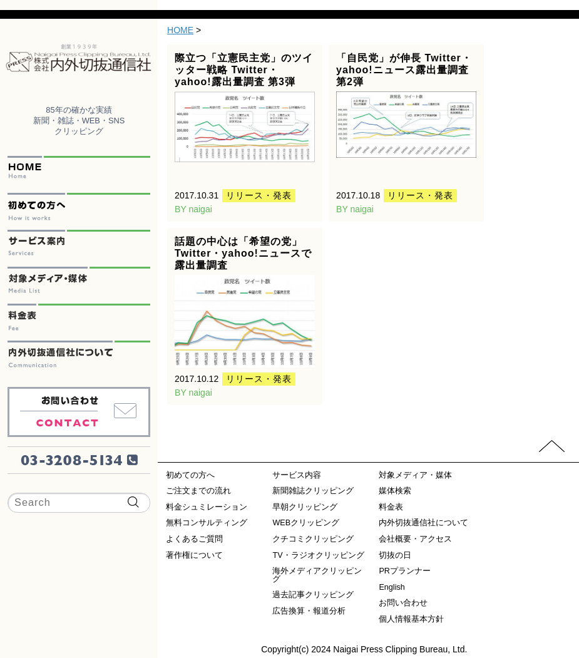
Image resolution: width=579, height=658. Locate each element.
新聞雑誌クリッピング (313, 491)
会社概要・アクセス (415, 539)
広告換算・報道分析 (309, 611)
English (391, 587)
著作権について (194, 556)
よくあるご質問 (194, 539)
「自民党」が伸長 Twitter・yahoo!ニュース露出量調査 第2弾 (404, 70)
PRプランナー (405, 571)
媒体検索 (395, 491)
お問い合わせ (79, 412)
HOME (79, 174)
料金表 (79, 322)
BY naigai (193, 209)
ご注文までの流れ (198, 491)
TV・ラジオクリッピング (318, 556)
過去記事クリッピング (313, 595)
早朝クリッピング (304, 507)
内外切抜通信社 (79, 60)
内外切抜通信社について (79, 359)
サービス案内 (79, 248)
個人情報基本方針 (411, 619)
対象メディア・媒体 (79, 285)
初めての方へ (79, 211)
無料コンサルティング (206, 523)
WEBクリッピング (305, 523)
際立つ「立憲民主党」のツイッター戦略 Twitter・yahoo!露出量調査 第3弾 (244, 70)
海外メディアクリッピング (317, 575)
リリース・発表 (259, 195)
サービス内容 (296, 475)
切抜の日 (395, 556)
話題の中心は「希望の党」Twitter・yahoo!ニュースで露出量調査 (243, 253)
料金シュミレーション (206, 507)
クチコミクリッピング (313, 539)
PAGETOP (552, 446)
